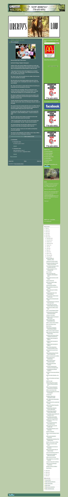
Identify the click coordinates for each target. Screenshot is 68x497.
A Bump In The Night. (50, 315)
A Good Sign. (49, 394)
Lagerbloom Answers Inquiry (52, 261)
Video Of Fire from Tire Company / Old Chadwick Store (51, 275)
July (47, 246)
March (48, 253)
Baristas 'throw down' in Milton (52, 442)
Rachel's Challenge (50, 431)
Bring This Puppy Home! (51, 324)
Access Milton (48, 158)
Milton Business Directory (50, 481)
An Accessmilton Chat (49, 129)
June (48, 248)
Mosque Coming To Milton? (51, 466)
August (48, 245)
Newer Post (11, 161)
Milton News (47, 485)
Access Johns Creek (49, 156)
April (48, 251)
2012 (46, 233)
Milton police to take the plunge (52, 330)
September (49, 243)
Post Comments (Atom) (18, 163)
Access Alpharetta (48, 151)
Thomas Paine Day (50, 280)
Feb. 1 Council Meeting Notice (52, 310)
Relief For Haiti (49, 381)
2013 (46, 231)
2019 (46, 228)
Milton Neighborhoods (49, 488)
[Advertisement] (50, 212)
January (48, 256)
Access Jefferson (48, 154)
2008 (46, 472)
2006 (46, 475)
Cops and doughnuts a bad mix (52, 452)
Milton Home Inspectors (50, 486)
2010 (46, 236)
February (48, 255)
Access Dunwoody (49, 153)
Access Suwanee (48, 160)
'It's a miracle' (49, 271)
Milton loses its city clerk (51, 457)
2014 (46, 230)
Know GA (47, 161)
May (47, 250)
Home (25, 161)
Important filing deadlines (51, 285)
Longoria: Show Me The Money (52, 461)
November (49, 240)
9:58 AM (15, 146)
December (49, 238)
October (48, 241)
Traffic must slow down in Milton (52, 355)
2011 (46, 235)
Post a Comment (13, 156)
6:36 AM (15, 154)
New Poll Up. (49, 326)
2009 (46, 470)
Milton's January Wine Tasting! (52, 322)
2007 (46, 474)
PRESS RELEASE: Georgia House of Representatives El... (52, 384)
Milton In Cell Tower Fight (51, 389)
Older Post (39, 161)
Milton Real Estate (49, 483)
